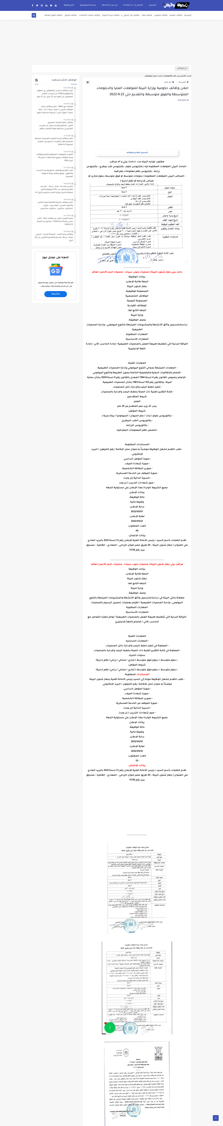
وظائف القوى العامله (53, 15)
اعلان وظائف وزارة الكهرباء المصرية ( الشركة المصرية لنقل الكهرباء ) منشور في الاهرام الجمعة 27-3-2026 (54, 142)
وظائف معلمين (160, 15)
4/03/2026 (67, 199)
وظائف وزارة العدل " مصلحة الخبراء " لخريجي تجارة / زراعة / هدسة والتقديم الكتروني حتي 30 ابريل (54, 237)
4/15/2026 (67, 168)
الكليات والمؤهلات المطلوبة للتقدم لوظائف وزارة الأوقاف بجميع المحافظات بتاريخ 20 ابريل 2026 (54, 158)
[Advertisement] (111, 42)
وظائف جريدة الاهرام (110, 15)
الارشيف (152, 5)
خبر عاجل (169, 82)
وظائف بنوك (146, 15)
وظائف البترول (70, 15)
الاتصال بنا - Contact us (133, 5)
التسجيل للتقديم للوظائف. (137, 153)
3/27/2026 (67, 136)
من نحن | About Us (110, 5)
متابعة (56, 294)
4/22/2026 (67, 120)
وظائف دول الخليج (131, 15)
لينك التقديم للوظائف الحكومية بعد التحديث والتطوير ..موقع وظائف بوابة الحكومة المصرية (54, 174)
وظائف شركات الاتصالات (89, 15)
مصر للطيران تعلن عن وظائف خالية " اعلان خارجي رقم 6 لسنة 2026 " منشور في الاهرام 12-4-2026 (55, 221)
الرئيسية (187, 15)
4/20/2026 (67, 104)
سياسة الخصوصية (88, 5)
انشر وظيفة (69, 5)
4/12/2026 (67, 215)
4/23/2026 (67, 88)
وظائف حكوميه (176, 15)
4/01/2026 (67, 183)
